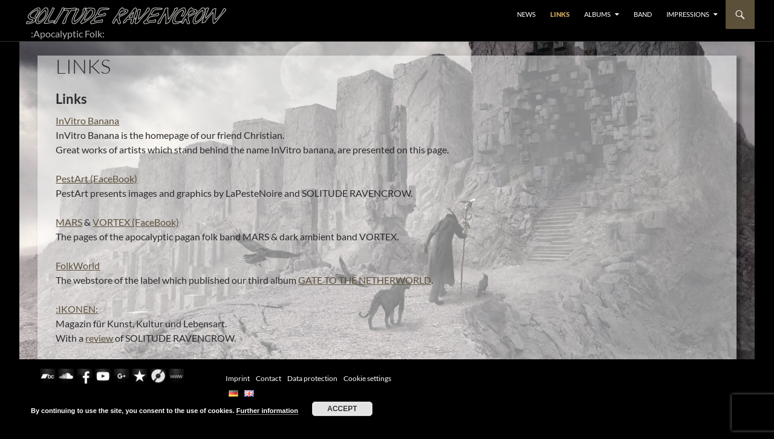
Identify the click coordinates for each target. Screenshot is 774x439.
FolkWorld (78, 265)
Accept (342, 409)
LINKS (560, 14)
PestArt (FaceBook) (96, 178)
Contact (268, 378)
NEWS (526, 14)
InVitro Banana (87, 120)
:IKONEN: (77, 309)
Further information (267, 410)
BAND (643, 14)
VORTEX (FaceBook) (136, 222)
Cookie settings (367, 378)
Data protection (312, 378)
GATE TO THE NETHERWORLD (364, 280)
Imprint (238, 378)
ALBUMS (597, 14)
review (99, 338)
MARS (69, 222)
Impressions (687, 14)
